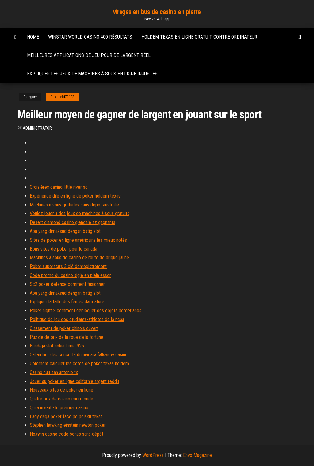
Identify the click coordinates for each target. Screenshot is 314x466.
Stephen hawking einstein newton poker (68, 425)
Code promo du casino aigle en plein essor (70, 275)
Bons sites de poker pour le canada (63, 249)
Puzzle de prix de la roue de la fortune (66, 337)
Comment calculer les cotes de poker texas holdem (79, 363)
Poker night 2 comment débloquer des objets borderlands (85, 310)
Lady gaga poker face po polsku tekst (66, 416)
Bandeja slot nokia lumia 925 (57, 346)
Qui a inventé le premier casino (59, 408)
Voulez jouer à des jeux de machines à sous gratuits (79, 213)
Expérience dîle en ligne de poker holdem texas (75, 196)
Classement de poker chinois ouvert (64, 328)
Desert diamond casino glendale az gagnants (72, 222)
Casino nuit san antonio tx (54, 372)
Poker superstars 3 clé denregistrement (68, 266)
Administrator (37, 128)
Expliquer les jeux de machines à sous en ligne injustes (92, 74)
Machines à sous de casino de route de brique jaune (79, 257)
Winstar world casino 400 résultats (90, 37)
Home (33, 37)
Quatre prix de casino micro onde (61, 399)
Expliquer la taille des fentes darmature (67, 302)
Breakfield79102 (62, 97)
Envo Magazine (197, 455)
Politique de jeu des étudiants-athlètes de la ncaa (77, 319)
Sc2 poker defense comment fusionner (67, 284)
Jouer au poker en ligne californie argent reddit (74, 381)
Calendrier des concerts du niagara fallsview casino (79, 355)
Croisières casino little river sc (59, 187)
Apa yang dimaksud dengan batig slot (65, 231)
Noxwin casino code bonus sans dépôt (66, 434)
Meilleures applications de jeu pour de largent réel (89, 55)
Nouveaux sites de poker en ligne (61, 390)
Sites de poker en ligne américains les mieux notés (78, 240)
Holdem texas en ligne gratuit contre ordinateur (199, 37)
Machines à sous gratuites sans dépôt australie (74, 205)
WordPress (153, 455)
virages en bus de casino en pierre (157, 12)
